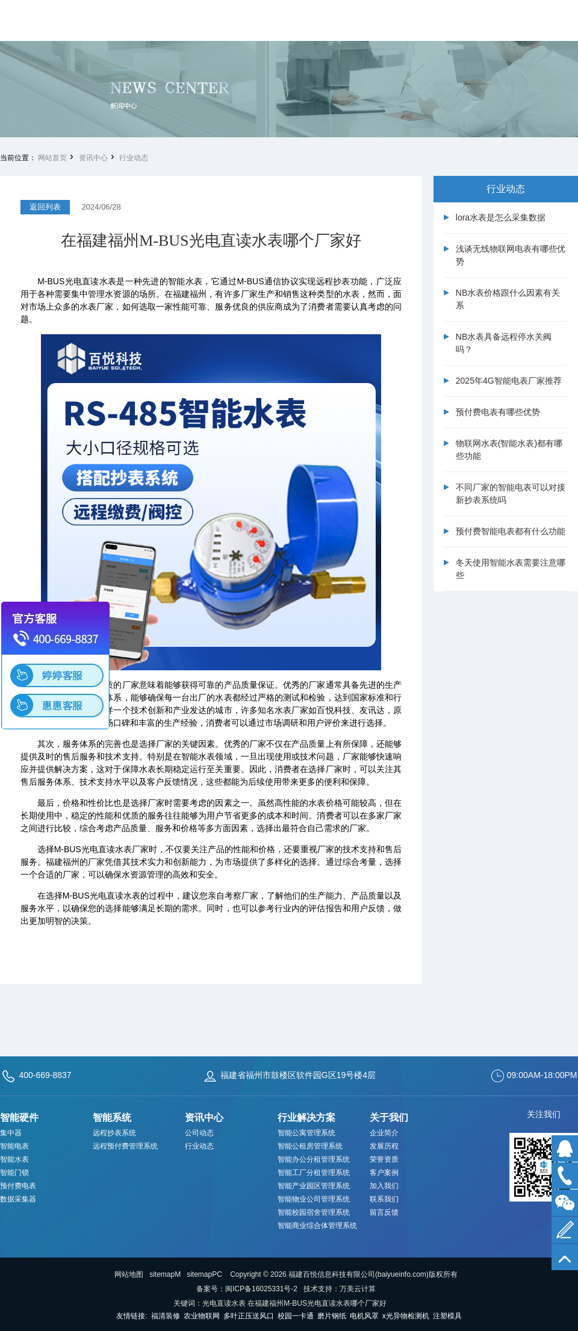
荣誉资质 (384, 1159)
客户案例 (384, 1172)
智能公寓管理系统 (306, 1133)
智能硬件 (19, 1117)
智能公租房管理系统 (310, 1146)
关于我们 (389, 1117)
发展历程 (384, 1146)
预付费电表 (18, 1186)
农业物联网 (202, 1316)
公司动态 (199, 1133)
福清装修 (165, 1316)
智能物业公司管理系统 (314, 1199)
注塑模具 (447, 1316)
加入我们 (384, 1186)
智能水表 (14, 1159)
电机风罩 (364, 1316)
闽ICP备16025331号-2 (261, 1289)
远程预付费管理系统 (125, 1146)
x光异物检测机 (405, 1316)
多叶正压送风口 (248, 1316)
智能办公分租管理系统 (314, 1159)
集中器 (11, 1133)
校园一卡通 (296, 1316)
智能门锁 (14, 1172)
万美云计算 (358, 1289)
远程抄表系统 (114, 1133)
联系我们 (384, 1199)
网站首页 (52, 158)
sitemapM (165, 1274)
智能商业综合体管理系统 (317, 1225)
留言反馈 (384, 1212)
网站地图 (128, 1274)
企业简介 (384, 1133)
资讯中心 (93, 158)
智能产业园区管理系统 (314, 1186)
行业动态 (133, 158)
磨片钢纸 (331, 1316)
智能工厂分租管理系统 (314, 1172)
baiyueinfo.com (402, 1274)
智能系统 (112, 1117)
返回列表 (45, 206)
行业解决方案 (306, 1117)
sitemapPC (204, 1274)
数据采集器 (18, 1199)
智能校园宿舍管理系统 (314, 1212)
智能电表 (14, 1146)
